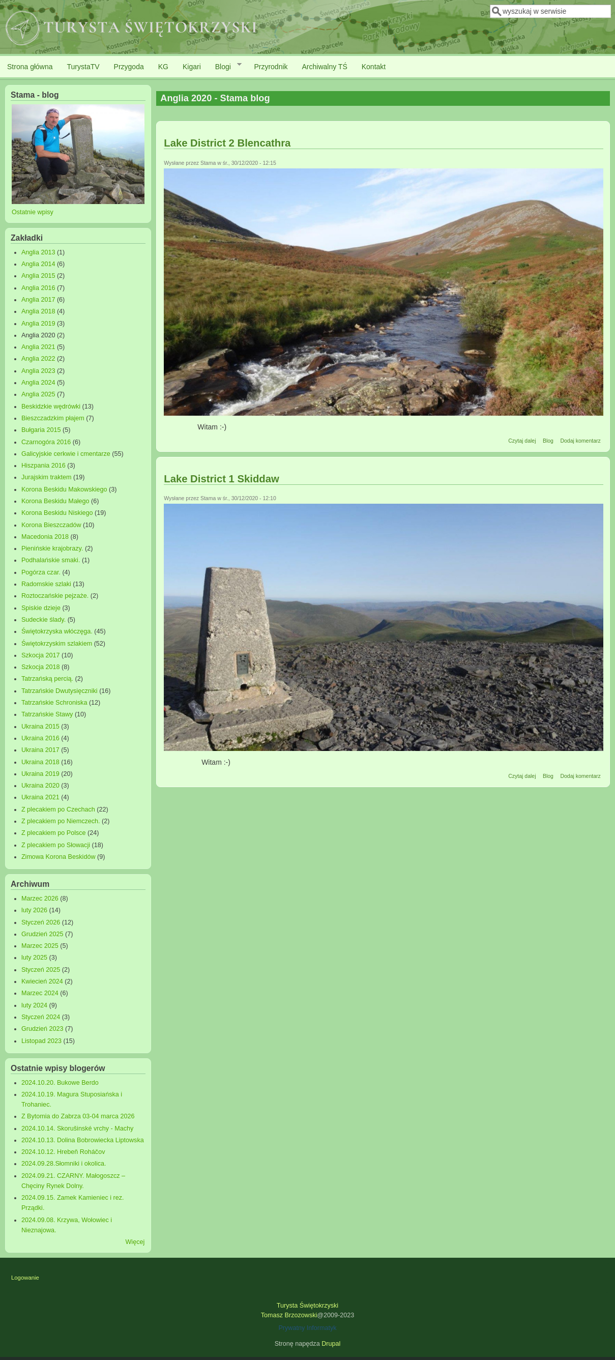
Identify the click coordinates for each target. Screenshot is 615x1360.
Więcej (134, 1242)
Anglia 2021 (38, 347)
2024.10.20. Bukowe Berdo (60, 1082)
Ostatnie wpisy (32, 212)
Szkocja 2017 (40, 655)
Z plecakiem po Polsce (53, 832)
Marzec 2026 (39, 898)
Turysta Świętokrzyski (307, 1305)
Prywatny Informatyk (307, 1328)
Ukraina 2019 (40, 773)
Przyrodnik (270, 67)
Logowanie (25, 1278)
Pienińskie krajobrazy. (52, 548)
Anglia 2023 (38, 370)
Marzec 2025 (39, 945)
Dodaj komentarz (580, 441)
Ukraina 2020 (40, 785)
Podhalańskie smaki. (50, 560)
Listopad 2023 (41, 1041)
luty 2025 (34, 957)
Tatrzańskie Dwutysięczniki (59, 691)
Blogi (225, 66)
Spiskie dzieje (41, 608)
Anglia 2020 (38, 335)
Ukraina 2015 (40, 726)
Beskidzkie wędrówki (50, 406)
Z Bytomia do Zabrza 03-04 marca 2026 (78, 1116)
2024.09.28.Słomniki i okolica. (63, 1163)
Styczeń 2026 (40, 922)
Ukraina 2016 (40, 738)
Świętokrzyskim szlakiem (56, 643)
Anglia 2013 (38, 252)
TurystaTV (83, 67)
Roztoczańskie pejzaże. (55, 595)
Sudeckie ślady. (43, 619)
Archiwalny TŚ (324, 67)
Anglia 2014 (38, 264)
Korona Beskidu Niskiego (57, 512)
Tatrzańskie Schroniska (54, 702)
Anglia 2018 (38, 311)
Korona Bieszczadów (51, 525)
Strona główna (30, 67)
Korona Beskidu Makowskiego (64, 489)
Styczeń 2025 (40, 969)
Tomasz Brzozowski (289, 1315)
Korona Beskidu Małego (55, 501)
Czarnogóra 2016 (46, 442)
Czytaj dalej (522, 441)
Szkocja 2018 (40, 667)
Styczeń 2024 (40, 1017)
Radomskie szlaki (46, 584)
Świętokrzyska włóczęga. (57, 631)
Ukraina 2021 (40, 797)
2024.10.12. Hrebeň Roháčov (63, 1151)
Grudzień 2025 (42, 934)
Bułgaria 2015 (41, 429)
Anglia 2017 (38, 299)
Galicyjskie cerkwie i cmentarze (65, 453)
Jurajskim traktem (46, 477)
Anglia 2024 (38, 382)
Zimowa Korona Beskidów (58, 856)
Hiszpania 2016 (43, 465)
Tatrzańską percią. (47, 678)
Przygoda (129, 67)
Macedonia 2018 (45, 536)
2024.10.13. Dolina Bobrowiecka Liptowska (82, 1140)
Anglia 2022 (38, 358)
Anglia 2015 (38, 275)
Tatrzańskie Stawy (47, 714)
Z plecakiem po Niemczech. (60, 821)
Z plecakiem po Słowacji (55, 845)
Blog (548, 441)
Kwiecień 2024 (42, 981)
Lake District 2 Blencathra (227, 143)
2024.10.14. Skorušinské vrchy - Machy (77, 1128)
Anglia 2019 (38, 323)
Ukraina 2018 (40, 762)
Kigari (192, 67)
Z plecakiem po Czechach (58, 809)
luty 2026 (34, 910)
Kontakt (374, 67)
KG (163, 67)
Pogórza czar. (41, 572)
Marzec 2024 (39, 993)
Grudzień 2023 (42, 1028)
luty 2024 (34, 1005)
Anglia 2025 (38, 394)
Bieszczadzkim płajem (52, 418)
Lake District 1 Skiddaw (221, 478)
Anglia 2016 (38, 288)
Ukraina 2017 (40, 750)
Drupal (330, 1343)
